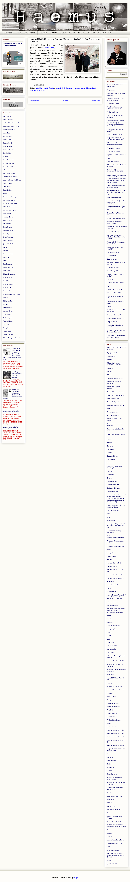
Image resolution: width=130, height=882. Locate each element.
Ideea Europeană (112, 585)
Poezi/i (109, 700)
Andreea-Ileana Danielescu (12, 180)
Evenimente (111, 520)
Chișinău (109, 452)
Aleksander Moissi (9, 170)
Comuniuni (110, 463)
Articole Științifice (112, 415)
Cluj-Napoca (111, 459)
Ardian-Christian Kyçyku (11, 126)
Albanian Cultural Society (115, 378)
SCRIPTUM (9, 33)
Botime (109, 442)
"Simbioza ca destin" (113, 161)
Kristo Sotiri (7, 257)
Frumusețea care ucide (114, 197)
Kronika (109, 619)
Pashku (5, 297)
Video (109, 847)
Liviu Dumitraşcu (8, 267)
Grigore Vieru (7, 220)
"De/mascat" (111, 90)
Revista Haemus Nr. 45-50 (115, 730)
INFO (19, 33)
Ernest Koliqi (7, 143)
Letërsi (109, 632)
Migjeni (5, 156)
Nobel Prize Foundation (114, 686)
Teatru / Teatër (111, 806)
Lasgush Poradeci (9, 129)
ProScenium (111, 717)
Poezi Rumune (111, 696)
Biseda (109, 439)
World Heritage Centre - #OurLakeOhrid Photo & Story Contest (116, 237)
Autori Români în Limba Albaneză (72, 33)
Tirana (109, 813)
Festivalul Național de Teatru (116, 546)
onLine (109, 860)
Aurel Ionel (7, 186)
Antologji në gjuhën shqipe (115, 405)
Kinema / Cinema (112, 605)
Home (65, 101)
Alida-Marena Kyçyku (10, 176)
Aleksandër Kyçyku (9, 173)
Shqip (109, 764)
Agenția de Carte (112, 353)
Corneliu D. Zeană (9, 200)
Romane (109, 754)
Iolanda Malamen (8, 150)
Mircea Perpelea (8, 163)
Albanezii (110, 368)
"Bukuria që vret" (112, 112)
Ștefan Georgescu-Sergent (11, 338)
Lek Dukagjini (7, 264)
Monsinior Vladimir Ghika (11, 294)
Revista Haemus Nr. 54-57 (115, 737)
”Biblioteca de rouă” (113, 267)
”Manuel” (110, 306)
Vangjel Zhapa (7, 321)
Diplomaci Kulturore (113, 488)
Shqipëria (110, 770)
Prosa (109, 723)
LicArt (109, 639)
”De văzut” (110, 279)
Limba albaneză (112, 646)
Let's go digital (111, 629)
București (110, 446)
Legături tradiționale (113, 625)
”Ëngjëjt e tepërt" (112, 322)
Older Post (96, 101)
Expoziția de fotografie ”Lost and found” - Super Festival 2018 (116, 192)
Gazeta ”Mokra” (112, 556)
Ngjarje (109, 683)
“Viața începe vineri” (113, 252)
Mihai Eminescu (8, 284)
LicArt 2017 (111, 642)
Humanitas (110, 581)
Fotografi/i (110, 553)
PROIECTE (43, 33)
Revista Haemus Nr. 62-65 (115, 745)
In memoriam (111, 591)
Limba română (111, 649)
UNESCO (109, 837)
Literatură (110, 652)
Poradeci (6, 304)
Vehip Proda (7, 328)
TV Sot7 (109, 803)
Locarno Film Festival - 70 (115, 661)
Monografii (110, 674)
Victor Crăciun (7, 331)
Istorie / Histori (112, 602)
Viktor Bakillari (8, 334)
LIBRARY (54, 33)
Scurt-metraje (111, 760)
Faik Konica (7, 213)
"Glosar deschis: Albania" (115, 134)
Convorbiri (110, 474)
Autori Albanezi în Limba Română (99, 33)
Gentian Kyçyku (8, 217)
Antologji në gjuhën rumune (116, 402)
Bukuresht (110, 449)
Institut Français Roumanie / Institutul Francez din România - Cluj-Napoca (116, 596)
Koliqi (5, 247)
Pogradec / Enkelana (113, 706)
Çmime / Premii (112, 864)
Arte (108, 409)
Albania (109, 375)
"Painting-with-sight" (114, 151)
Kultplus (109, 622)
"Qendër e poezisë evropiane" (116, 155)
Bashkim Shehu (8, 190)
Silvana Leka (7, 314)
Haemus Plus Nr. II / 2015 (115, 578)
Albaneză (110, 371)
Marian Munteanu (9, 274)
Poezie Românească (113, 703)
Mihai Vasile (7, 287)
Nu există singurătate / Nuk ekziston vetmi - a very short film (116, 208)
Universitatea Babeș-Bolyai (115, 840)
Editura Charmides (9, 210)
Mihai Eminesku (8, 160)
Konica (5, 250)
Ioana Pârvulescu (8, 230)
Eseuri (109, 517)
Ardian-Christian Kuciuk (11, 123)
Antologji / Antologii (113, 398)
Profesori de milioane (114, 720)
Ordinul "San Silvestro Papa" (116, 218)
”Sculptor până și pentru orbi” (116, 318)
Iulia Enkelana (8, 119)
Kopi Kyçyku (41, 90)
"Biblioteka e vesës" (113, 103)
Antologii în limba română (115, 395)
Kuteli (5, 260)
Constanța (110, 471)
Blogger (75, 878)
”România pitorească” (114, 315)
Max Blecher (7, 281)
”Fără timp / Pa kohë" (114, 293)
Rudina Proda (7, 307)
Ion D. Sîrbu (7, 153)
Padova (109, 693)
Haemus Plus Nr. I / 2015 (115, 566)
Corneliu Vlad (7, 136)
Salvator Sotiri (7, 311)
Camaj (5, 193)
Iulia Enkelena (8, 240)
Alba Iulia (49, 48)
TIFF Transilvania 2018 (114, 796)
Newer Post (34, 101)
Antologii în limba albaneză (115, 392)
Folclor (109, 549)
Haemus (109, 559)
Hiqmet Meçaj (7, 146)
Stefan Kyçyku (7, 318)
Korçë (109, 615)
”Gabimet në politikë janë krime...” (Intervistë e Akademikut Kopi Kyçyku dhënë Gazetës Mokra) (12, 354)
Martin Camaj (7, 277)
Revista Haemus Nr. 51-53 (115, 733)
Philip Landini (7, 301)
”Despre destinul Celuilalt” (115, 283)
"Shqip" (109, 158)
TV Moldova (110, 799)
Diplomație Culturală (113, 491)
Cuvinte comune (112, 481)
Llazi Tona (6, 270)
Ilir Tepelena (7, 223)
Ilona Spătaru (7, 227)
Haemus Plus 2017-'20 (114, 563)
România (110, 757)
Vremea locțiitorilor (113, 232)
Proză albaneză (111, 727)
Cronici (109, 478)
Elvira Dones (7, 139)
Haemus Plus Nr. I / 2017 (115, 575)
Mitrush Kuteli (8, 166)
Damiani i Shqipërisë (10, 203)
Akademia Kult (111, 356)
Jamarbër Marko (8, 244)
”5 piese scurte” (112, 255)
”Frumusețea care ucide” (115, 289)
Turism (109, 833)
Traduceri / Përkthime (114, 821)
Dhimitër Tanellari (48, 88)
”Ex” (108, 286)
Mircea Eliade (7, 291)
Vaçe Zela (6, 324)
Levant (109, 636)
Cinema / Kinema (112, 456)
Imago (109, 588)
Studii (109, 793)
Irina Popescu (7, 234)
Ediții (108, 514)
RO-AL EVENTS (30, 33)
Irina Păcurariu (8, 237)
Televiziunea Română (113, 809)
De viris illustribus (113, 484)
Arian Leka (6, 133)
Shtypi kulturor (112, 774)
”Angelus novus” (112, 259)
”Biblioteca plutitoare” (114, 271)
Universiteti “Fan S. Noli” (115, 843)
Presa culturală (112, 713)
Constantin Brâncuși (9, 197)
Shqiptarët (110, 767)
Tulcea (109, 830)
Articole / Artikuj (112, 412)
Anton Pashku (7, 183)
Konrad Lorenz (8, 254)
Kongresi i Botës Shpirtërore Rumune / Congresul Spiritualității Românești (116, 610)
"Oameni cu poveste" (113, 148)
